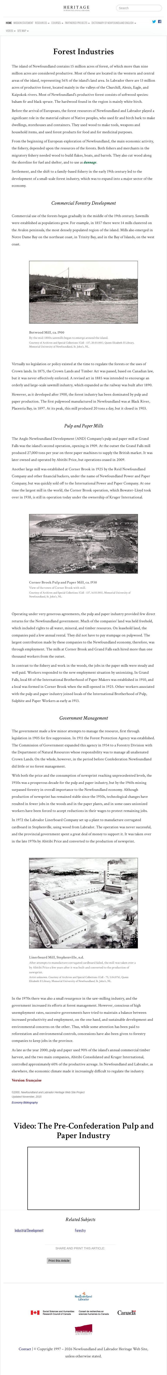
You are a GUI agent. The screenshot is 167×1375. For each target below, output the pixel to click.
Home (9, 23)
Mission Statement (23, 23)
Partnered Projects (77, 23)
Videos (11, 30)
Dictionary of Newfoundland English (114, 23)
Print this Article (58, 1260)
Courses (57, 23)
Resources (42, 23)
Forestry (80, 1230)
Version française (27, 1080)
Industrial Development (29, 1230)
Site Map (23, 30)
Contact (25, 1348)
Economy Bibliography (25, 1102)
